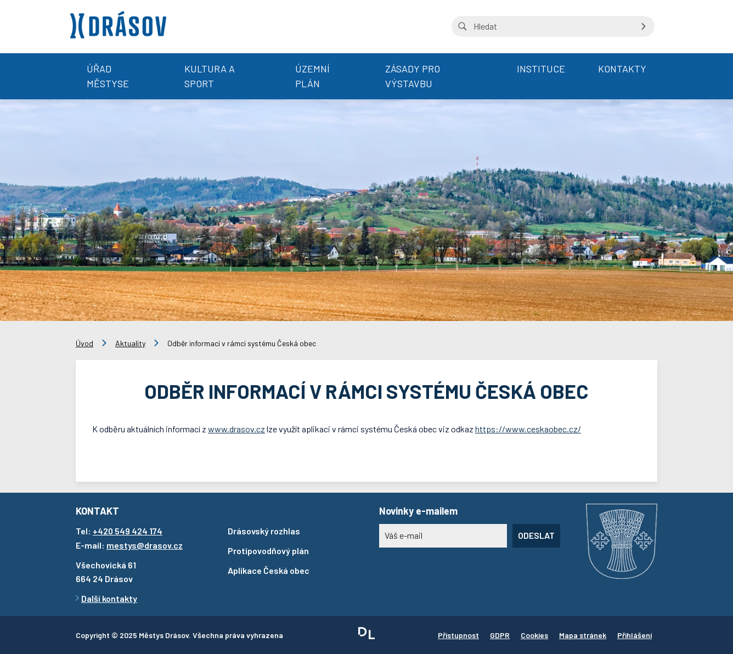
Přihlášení (634, 635)
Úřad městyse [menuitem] (108, 76)
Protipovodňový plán (268, 550)
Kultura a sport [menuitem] (209, 76)
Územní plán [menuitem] (312, 76)
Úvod (84, 343)
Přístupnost (458, 635)
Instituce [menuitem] (541, 69)
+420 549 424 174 (127, 531)
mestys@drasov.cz (144, 545)
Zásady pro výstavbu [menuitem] (412, 76)
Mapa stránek (582, 635)
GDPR (500, 635)
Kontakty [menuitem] (622, 69)
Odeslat (536, 535)
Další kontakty (109, 598)
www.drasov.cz (236, 429)
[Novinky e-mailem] (443, 535)
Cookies (534, 635)
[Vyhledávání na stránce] (553, 26)
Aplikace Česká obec (268, 570)
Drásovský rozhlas (264, 531)
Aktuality (130, 343)
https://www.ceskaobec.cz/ (528, 429)
